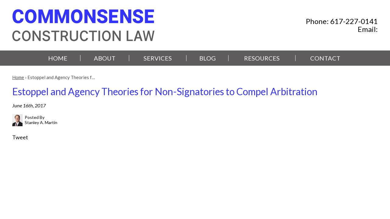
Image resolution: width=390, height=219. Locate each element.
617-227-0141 (354, 21)
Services (158, 58)
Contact (325, 58)
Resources (262, 58)
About (104, 58)
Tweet (20, 137)
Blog (207, 58)
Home (57, 58)
